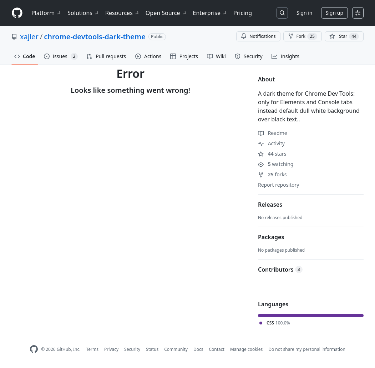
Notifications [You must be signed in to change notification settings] (258, 36)
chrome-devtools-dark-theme (95, 36)
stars (272, 153)
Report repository (278, 184)
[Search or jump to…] (282, 12)
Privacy (111, 349)
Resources (122, 13)
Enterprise (210, 13)
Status (152, 349)
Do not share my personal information (306, 349)
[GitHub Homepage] (34, 349)
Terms (92, 349)
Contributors (280, 269)
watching (275, 164)
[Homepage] (17, 13)
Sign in (304, 12)
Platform (46, 13)
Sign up (334, 12)
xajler (29, 36)
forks (272, 174)
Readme (272, 133)
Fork (302, 36)
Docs (198, 349)
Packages (271, 237)
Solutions (83, 13)
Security (132, 349)
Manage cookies (246, 349)
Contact (216, 349)
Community (176, 349)
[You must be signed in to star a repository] (344, 36)
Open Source (166, 13)
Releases (270, 204)
